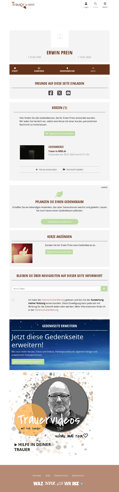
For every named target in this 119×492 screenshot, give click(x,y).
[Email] (68, 92)
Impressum (78, 475)
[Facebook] (50, 92)
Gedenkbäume (67, 69)
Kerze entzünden (46, 169)
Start (15, 69)
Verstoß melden (73, 169)
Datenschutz (61, 475)
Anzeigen (39, 69)
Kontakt (37, 475)
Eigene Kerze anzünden (59, 133)
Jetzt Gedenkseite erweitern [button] (28, 361)
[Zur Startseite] (23, 5)
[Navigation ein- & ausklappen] (105, 5)
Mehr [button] (93, 69)
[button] (104, 288)
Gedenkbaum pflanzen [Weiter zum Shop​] (59, 221)
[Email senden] (56, 288)
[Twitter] (59, 92)
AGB (48, 475)
